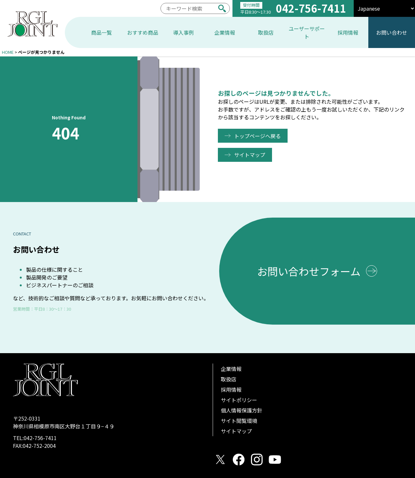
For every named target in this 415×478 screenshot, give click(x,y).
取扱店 (228, 379)
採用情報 (231, 389)
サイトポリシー (239, 400)
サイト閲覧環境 (239, 420)
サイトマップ (251, 155)
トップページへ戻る (258, 136)
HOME (8, 52)
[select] (384, 8)
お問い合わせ (391, 32)
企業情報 (231, 369)
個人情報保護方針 (241, 410)
